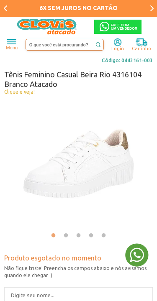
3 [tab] (79, 236)
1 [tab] (53, 236)
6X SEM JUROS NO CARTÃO (78, 8)
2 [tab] (66, 236)
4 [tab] (91, 236)
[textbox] (65, 44)
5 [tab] (104, 236)
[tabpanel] (78, 163)
